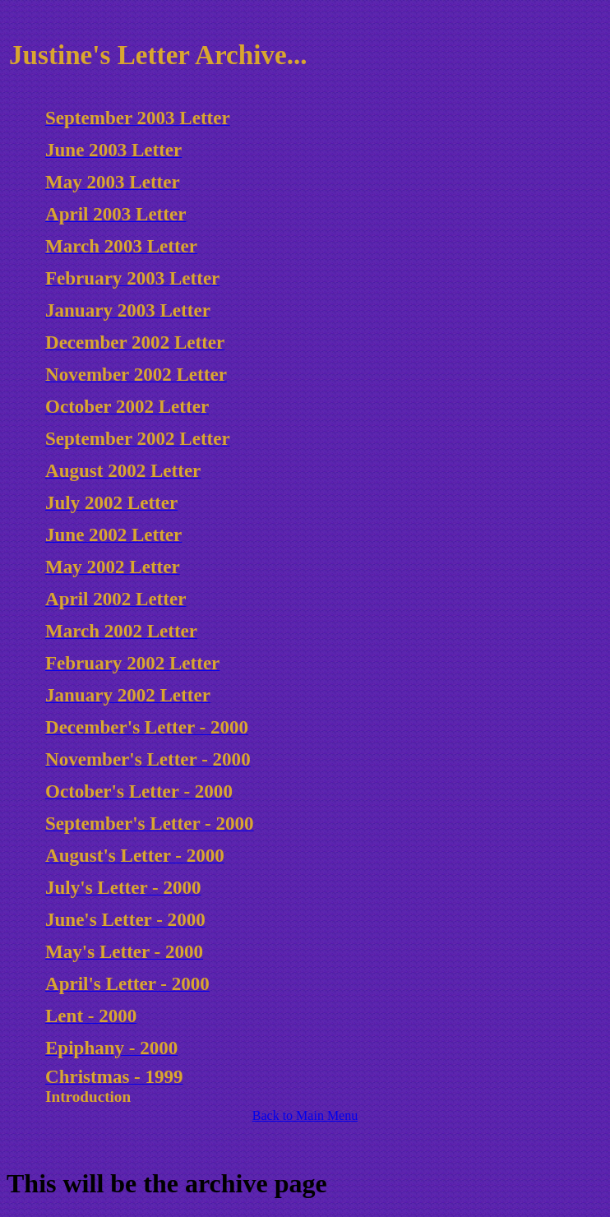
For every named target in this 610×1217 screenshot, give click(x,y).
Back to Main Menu (305, 1115)
